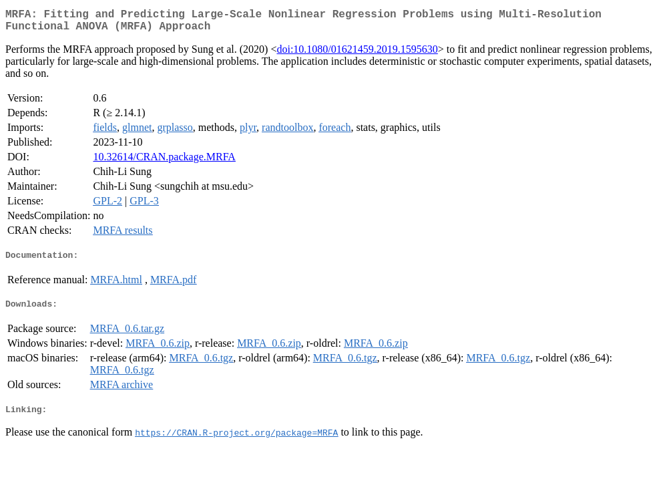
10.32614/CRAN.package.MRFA (164, 162)
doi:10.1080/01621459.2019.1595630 (356, 54)
